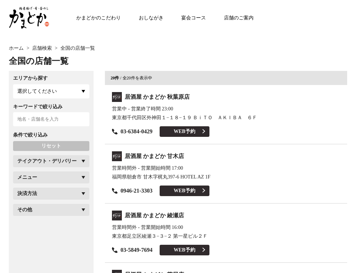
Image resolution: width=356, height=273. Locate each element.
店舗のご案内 (239, 17)
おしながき (151, 17)
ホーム (16, 48)
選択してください (37, 91)
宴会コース (193, 17)
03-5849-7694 (132, 250)
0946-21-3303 (132, 191)
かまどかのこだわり (98, 17)
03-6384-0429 (132, 131)
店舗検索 (42, 48)
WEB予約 (189, 131)
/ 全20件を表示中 (131, 77)
